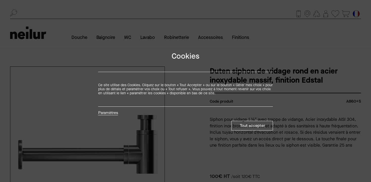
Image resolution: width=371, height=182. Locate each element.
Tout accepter (252, 125)
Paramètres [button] (108, 113)
